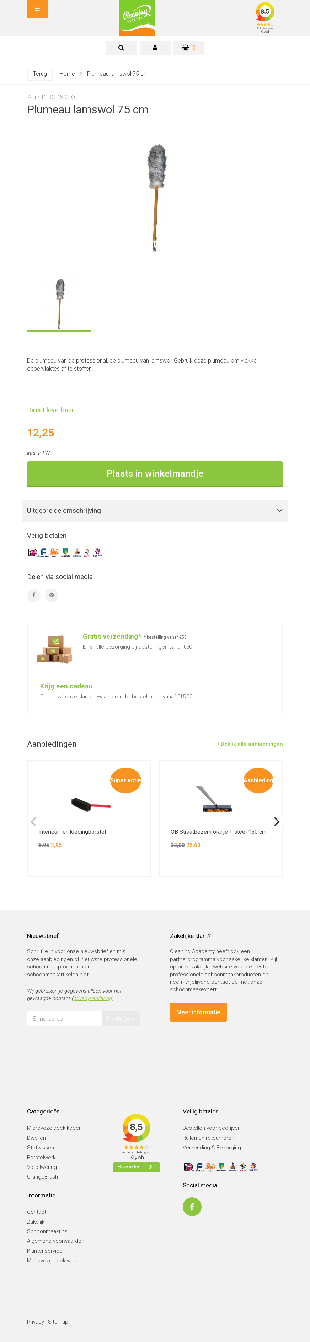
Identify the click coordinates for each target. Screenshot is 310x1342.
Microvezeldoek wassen (56, 1260)
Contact (36, 1212)
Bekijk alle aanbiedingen (250, 744)
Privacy (35, 1322)
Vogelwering (42, 1167)
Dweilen (36, 1138)
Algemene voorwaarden (55, 1241)
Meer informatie (198, 1012)
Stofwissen (40, 1147)
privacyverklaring (93, 998)
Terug (40, 73)
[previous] (34, 822)
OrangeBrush (42, 1177)
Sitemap (58, 1322)
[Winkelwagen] (188, 48)
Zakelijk (35, 1222)
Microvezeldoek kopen (54, 1128)
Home (67, 73)
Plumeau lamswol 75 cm (118, 73)
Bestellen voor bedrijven (212, 1128)
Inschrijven (121, 1018)
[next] (276, 822)
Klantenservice (45, 1251)
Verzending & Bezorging (212, 1147)
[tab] (121, 48)
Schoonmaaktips (47, 1231)
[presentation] (81, 1045)
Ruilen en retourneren (208, 1138)
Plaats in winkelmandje (155, 473)
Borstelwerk (41, 1157)
